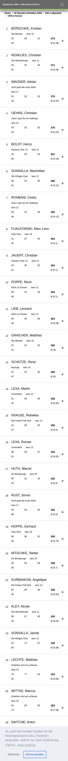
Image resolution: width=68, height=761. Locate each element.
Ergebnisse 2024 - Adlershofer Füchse (21, 4)
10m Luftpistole (53, 13)
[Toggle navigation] (62, 4)
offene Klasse (15, 16)
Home (8, 13)
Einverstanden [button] (35, 754)
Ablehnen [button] (14, 754)
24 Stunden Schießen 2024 (28, 13)
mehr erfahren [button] (26, 745)
